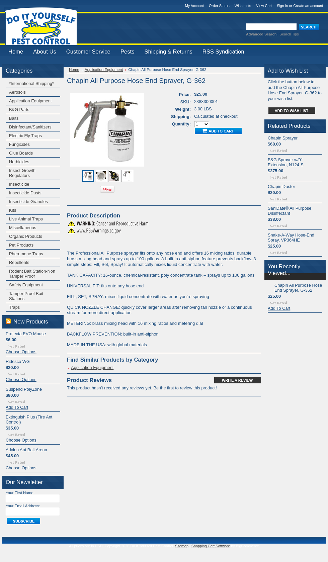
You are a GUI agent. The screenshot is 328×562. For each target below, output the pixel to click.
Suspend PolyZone (24, 389)
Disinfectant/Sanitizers (30, 126)
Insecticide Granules (28, 201)
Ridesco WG (18, 361)
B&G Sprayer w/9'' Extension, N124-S (286, 162)
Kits (12, 210)
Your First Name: (20, 493)
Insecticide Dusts (25, 192)
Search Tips (289, 34)
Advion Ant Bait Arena (26, 449)
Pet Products (21, 245)
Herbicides (19, 161)
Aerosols (17, 92)
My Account (194, 6)
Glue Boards (21, 153)
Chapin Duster (281, 186)
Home (74, 70)
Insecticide (19, 184)
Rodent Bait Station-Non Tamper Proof (32, 274)
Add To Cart (17, 407)
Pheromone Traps (26, 253)
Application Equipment (30, 100)
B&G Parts (19, 109)
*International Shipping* (31, 83)
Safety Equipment (26, 284)
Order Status (219, 6)
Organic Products (25, 236)
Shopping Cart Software (210, 546)
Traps (14, 307)
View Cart (264, 6)
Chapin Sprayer (283, 137)
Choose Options (21, 351)
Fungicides (19, 144)
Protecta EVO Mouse (26, 333)
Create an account (308, 6)
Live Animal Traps (26, 218)
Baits (13, 118)
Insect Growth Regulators (22, 173)
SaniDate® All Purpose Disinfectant (289, 211)
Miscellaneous (22, 227)
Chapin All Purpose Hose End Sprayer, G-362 (298, 288)
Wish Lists (243, 6)
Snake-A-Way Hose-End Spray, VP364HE (291, 237)
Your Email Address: (23, 506)
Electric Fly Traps (25, 135)
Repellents (19, 262)
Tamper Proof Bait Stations (26, 296)
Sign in (282, 6)
